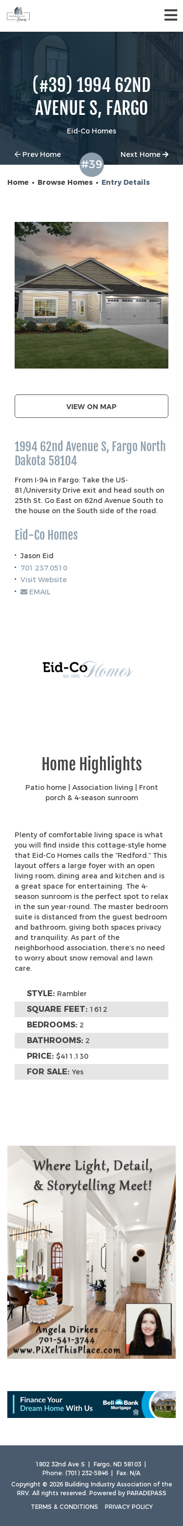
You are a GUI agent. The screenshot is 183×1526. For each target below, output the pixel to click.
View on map (91, 406)
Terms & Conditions (64, 1506)
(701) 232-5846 (86, 1473)
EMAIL (35, 592)
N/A (135, 1473)
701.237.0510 (43, 568)
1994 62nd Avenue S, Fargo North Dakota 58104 (90, 454)
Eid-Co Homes (46, 535)
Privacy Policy (129, 1506)
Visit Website (43, 579)
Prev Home (38, 154)
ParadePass (146, 1493)
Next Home (144, 154)
